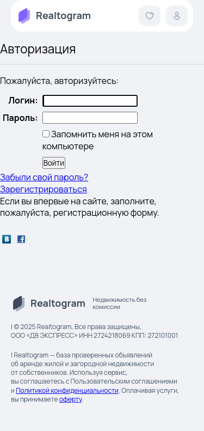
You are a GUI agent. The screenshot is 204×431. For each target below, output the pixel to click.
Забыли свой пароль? (44, 177)
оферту (70, 399)
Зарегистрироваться (43, 189)
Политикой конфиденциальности (67, 390)
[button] (149, 15)
